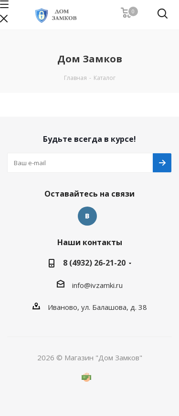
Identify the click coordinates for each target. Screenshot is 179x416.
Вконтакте (87, 216)
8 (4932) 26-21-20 (94, 263)
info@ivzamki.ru (97, 285)
